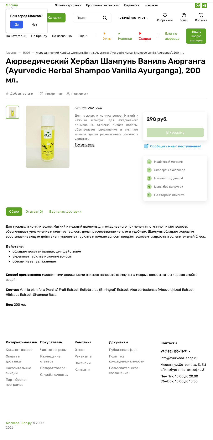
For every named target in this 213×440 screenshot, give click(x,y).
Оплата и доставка (68, 5)
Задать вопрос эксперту (196, 36)
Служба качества (54, 375)
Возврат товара (53, 368)
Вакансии (83, 363)
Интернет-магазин (21, 342)
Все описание (84, 144)
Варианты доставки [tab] (65, 211)
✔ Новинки (125, 36)
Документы (118, 342)
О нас (79, 350)
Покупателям (51, 342)
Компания (83, 342)
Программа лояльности (102, 5)
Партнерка (132, 5)
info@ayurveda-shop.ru (179, 358)
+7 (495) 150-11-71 (131, 18)
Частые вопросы (53, 350)
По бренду (39, 36)
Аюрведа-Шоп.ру (19, 423)
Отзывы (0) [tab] (34, 211)
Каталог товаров (19, 350)
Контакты (151, 5)
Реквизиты (83, 356)
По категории (16, 36)
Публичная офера (123, 350)
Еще (81, 36)
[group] (48, 137)
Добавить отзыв (21, 93)
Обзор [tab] (14, 211)
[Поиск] (92, 17)
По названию (62, 36)
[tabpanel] (106, 265)
